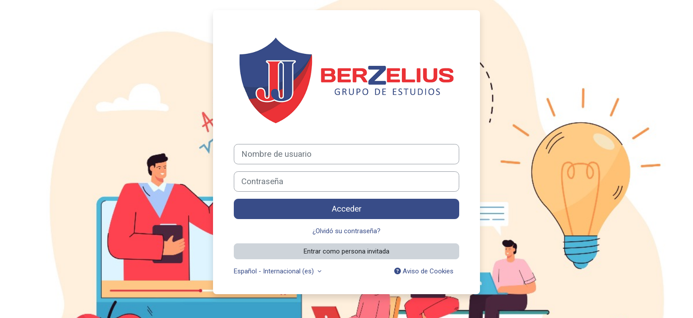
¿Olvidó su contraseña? (346, 231)
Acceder (347, 209)
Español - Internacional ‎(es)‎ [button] (275, 271)
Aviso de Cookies (423, 271)
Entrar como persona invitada (346, 251)
